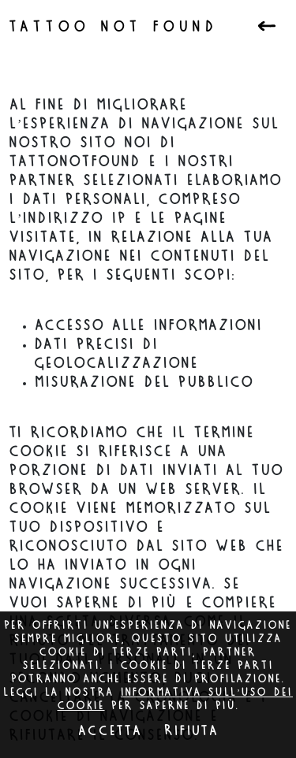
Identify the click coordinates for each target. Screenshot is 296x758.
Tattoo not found (114, 27)
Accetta (110, 732)
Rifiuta (191, 732)
